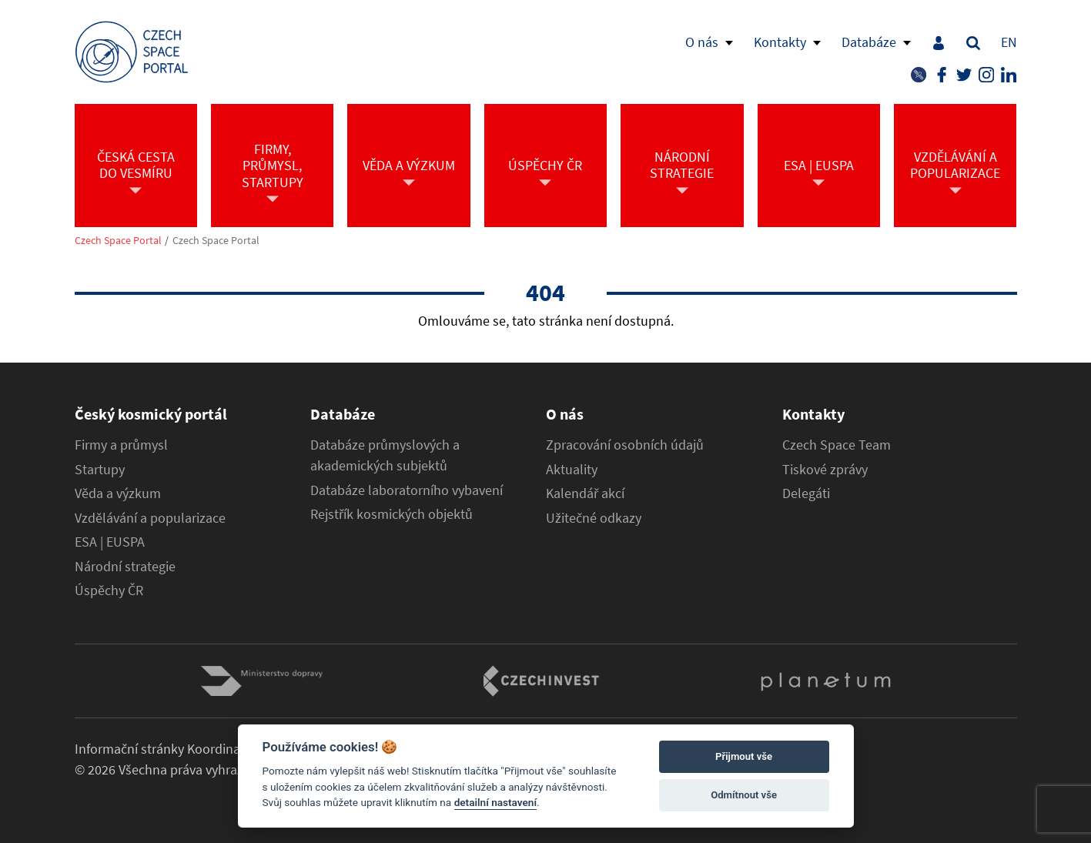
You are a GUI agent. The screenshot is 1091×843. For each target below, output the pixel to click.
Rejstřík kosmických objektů (391, 514)
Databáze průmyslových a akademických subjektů (385, 455)
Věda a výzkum (118, 493)
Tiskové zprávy (825, 469)
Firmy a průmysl (121, 445)
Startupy (100, 469)
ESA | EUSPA (110, 542)
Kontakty (780, 42)
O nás (701, 42)
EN (1009, 42)
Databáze (869, 42)
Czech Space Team (836, 445)
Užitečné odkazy (593, 518)
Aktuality (571, 469)
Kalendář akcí (585, 493)
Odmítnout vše (744, 795)
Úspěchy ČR (109, 590)
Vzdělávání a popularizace (150, 518)
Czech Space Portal (118, 240)
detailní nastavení (495, 802)
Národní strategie (125, 566)
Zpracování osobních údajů (625, 445)
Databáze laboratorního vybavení (406, 490)
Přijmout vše (743, 756)
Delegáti (806, 493)
